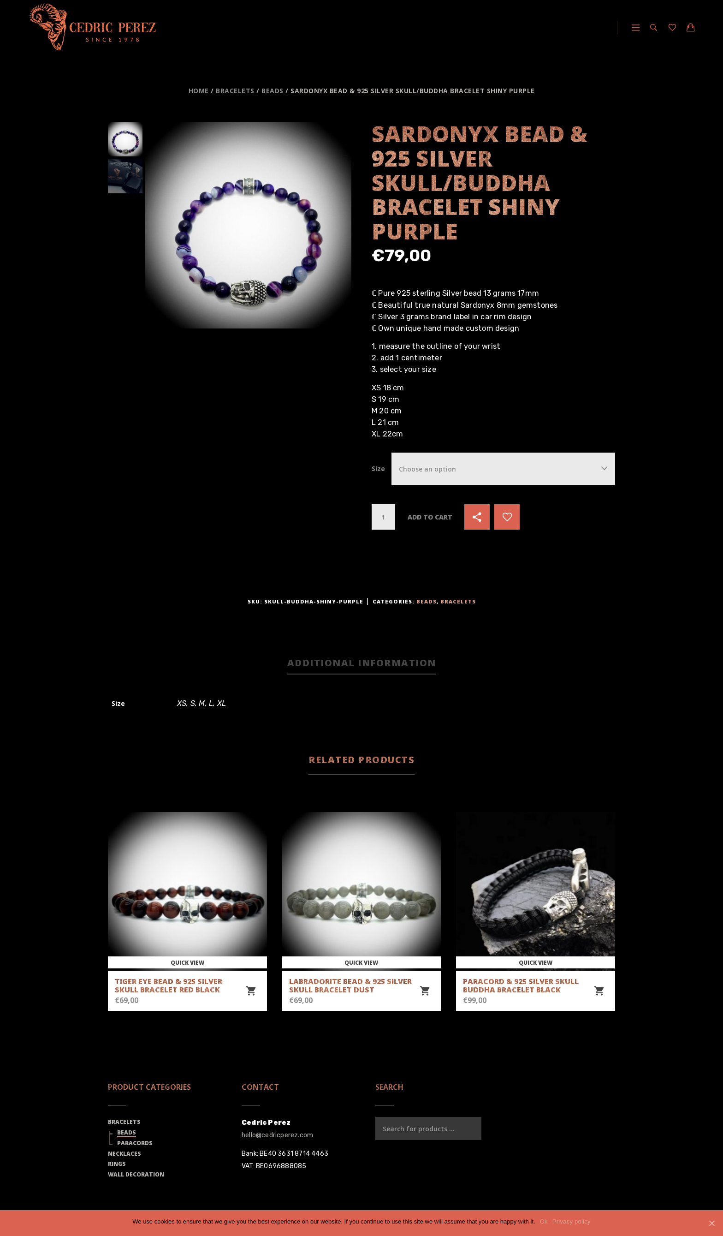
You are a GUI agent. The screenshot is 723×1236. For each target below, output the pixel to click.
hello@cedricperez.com (277, 1135)
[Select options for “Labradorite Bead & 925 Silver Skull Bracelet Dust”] (424, 991)
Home (199, 90)
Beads (272, 90)
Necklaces (124, 1154)
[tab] (361, 663)
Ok (544, 1221)
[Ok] (711, 1223)
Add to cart (430, 517)
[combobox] (503, 468)
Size (378, 468)
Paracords (135, 1143)
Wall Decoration (136, 1174)
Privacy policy (571, 1221)
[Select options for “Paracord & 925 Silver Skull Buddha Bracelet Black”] (598, 991)
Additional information (361, 663)
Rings (117, 1164)
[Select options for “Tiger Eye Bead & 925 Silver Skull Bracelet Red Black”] (250, 991)
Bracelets (235, 90)
